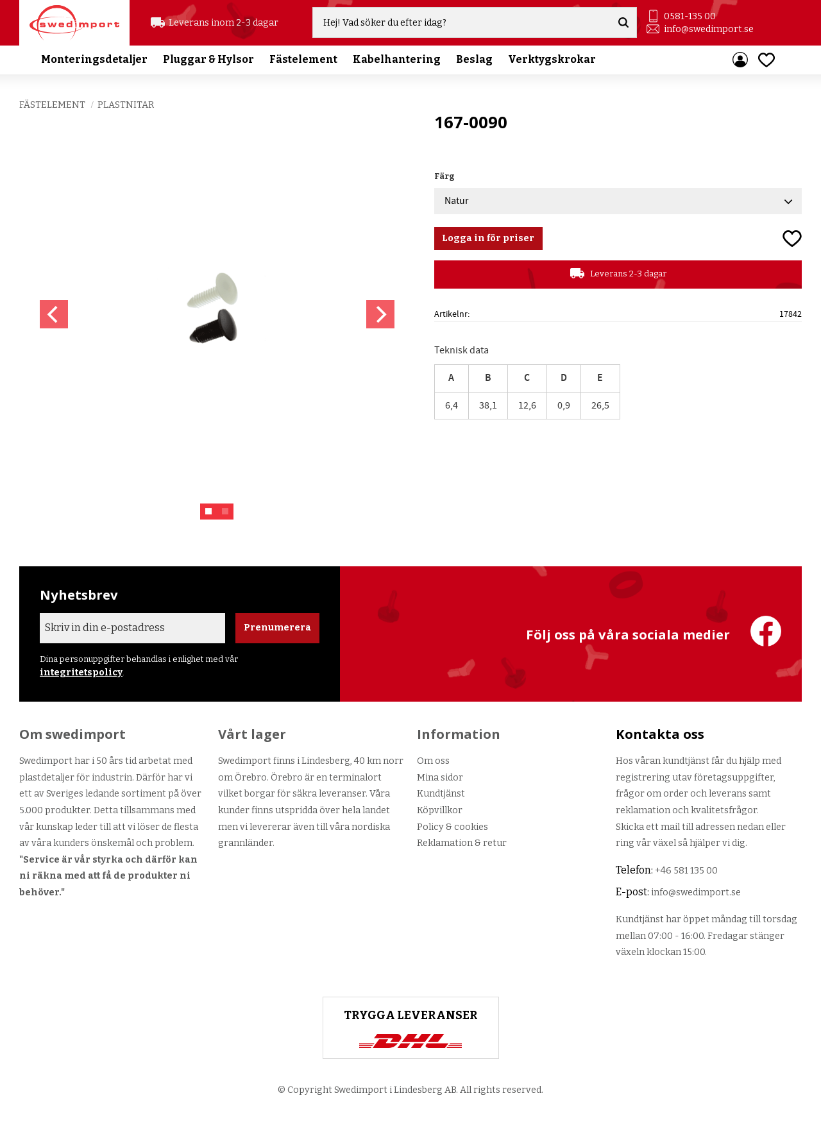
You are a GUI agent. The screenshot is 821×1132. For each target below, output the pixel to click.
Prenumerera (277, 627)
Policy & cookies (452, 827)
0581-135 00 (690, 16)
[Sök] (624, 23)
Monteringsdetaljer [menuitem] (94, 61)
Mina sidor (440, 777)
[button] (766, 60)
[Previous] (54, 314)
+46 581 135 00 (686, 870)
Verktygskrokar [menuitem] (552, 61)
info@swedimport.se (709, 29)
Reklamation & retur (462, 843)
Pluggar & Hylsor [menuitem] (208, 61)
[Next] (380, 314)
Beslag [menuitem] (474, 61)
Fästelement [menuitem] (303, 61)
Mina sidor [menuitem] (740, 61)
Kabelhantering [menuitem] (397, 61)
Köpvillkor (439, 810)
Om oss (433, 761)
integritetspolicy (81, 672)
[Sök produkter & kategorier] (463, 23)
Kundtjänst (441, 793)
